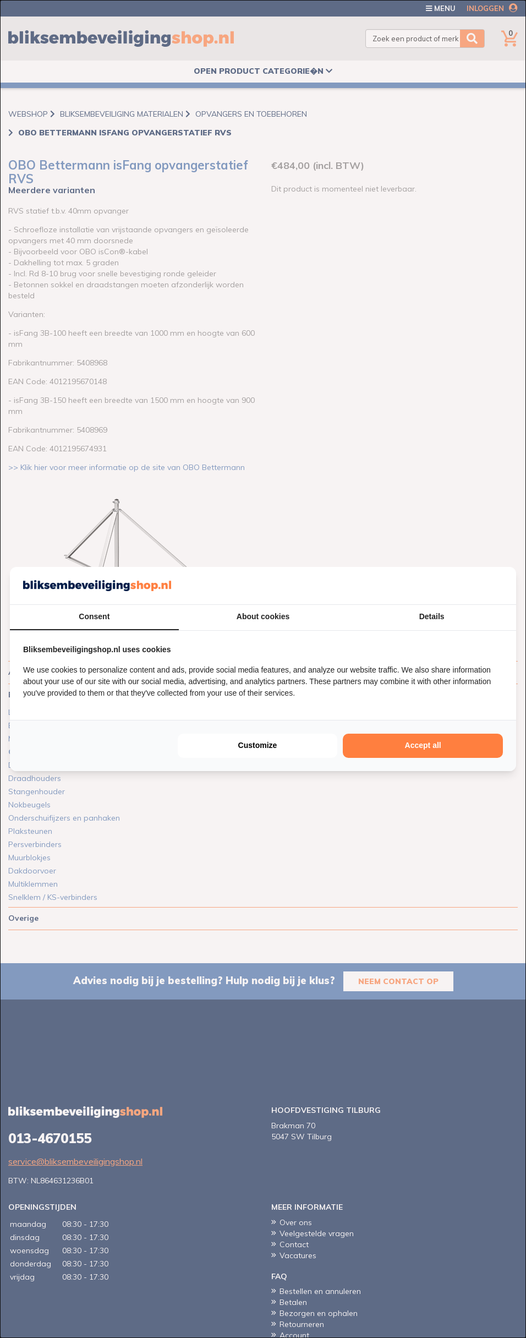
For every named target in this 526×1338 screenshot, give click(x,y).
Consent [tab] (94, 616)
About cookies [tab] (263, 616)
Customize (257, 745)
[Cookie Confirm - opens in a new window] (500, 585)
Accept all (423, 745)
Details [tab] (432, 616)
